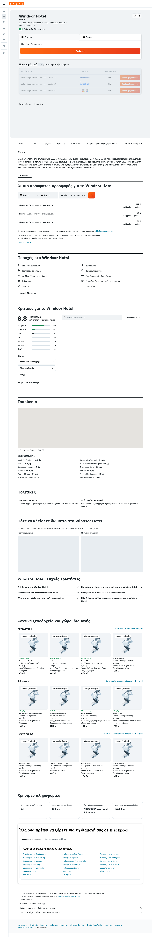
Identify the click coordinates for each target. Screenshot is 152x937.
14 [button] (42, 72)
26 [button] (72, 78)
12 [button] (72, 66)
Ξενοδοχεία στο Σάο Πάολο (33, 872)
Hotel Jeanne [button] (55, 665)
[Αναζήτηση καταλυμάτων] (4, 16)
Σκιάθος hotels (67, 879)
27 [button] (37, 83)
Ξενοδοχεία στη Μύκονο (32, 865)
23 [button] (54, 78)
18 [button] (66, 72)
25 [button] (66, 78)
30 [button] (54, 83)
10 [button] (60, 66)
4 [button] (66, 60)
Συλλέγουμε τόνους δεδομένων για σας (81, 912)
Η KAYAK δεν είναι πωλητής (81, 907)
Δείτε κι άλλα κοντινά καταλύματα (129, 633)
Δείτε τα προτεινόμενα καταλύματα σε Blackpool (123, 738)
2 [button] (54, 60)
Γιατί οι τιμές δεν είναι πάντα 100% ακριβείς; (81, 916)
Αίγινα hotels (28, 879)
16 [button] (54, 72)
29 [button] (48, 83)
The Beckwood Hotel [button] (58, 718)
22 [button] (48, 78)
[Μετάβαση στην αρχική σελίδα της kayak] (16, 3)
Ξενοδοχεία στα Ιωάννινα (109, 858)
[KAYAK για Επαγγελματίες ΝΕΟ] (4, 39)
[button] (4, 4)
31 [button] (60, 83)
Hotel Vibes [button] (117, 718)
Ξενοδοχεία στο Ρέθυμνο (109, 869)
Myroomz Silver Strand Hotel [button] (30, 718)
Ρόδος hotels (67, 876)
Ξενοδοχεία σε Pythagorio (110, 862)
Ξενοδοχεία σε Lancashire (113, 929)
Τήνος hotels (105, 876)
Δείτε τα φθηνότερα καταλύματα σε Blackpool (124, 685)
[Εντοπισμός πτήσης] (4, 33)
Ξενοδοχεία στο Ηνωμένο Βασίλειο (72, 929)
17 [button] (60, 72)
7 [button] (42, 66)
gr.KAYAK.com (22, 929)
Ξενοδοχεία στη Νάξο (70, 862)
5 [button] (71, 60)
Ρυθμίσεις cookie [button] (24, 247)
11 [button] (66, 66)
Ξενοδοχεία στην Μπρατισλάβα (74, 865)
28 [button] (42, 83)
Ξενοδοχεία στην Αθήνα (32, 869)
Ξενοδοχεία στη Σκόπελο (109, 865)
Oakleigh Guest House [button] (59, 768)
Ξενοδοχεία (33, 929)
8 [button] (48, 66)
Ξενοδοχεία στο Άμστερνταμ (34, 862)
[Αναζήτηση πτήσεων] (4, 11)
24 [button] (60, 78)
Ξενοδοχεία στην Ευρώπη (49, 929)
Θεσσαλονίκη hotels (107, 872)
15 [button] (48, 72)
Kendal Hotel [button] (86, 665)
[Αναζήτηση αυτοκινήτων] (4, 21)
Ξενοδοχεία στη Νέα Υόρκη (72, 858)
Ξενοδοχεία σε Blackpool (26, 932)
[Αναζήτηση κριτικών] (94, 321)
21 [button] (42, 78)
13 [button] (36, 72)
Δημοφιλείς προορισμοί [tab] (31, 843)
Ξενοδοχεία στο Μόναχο (71, 869)
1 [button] (48, 60)
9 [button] (54, 66)
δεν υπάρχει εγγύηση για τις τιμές (69, 901)
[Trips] (4, 46)
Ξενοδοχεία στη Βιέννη (70, 872)
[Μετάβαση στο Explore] (4, 28)
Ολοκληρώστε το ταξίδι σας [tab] (55, 843)
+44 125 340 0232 (27, 25)
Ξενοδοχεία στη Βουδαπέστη (34, 858)
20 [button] (36, 78)
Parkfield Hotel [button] (118, 663)
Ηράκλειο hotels (29, 876)
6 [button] (36, 66)
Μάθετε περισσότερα (104, 235)
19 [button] (72, 72)
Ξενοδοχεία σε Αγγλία (94, 929)
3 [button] (60, 60)
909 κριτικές (40, 29)
